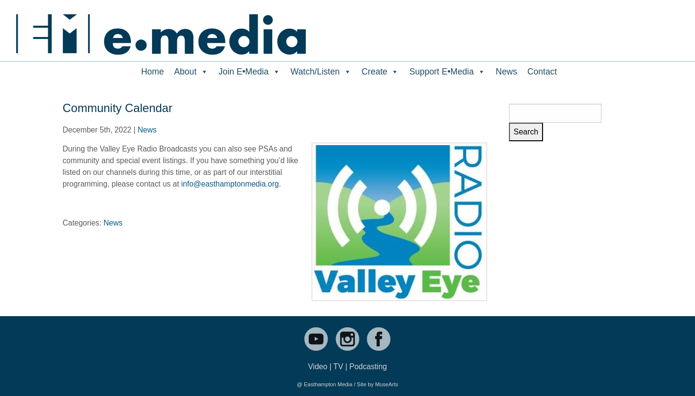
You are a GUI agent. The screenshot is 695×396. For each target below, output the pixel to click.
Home (152, 71)
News (506, 71)
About (191, 71)
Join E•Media (250, 71)
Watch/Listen (321, 71)
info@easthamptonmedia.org (230, 184)
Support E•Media (447, 71)
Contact (542, 71)
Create (380, 71)
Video (318, 366)
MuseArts (386, 384)
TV (338, 366)
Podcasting (368, 366)
